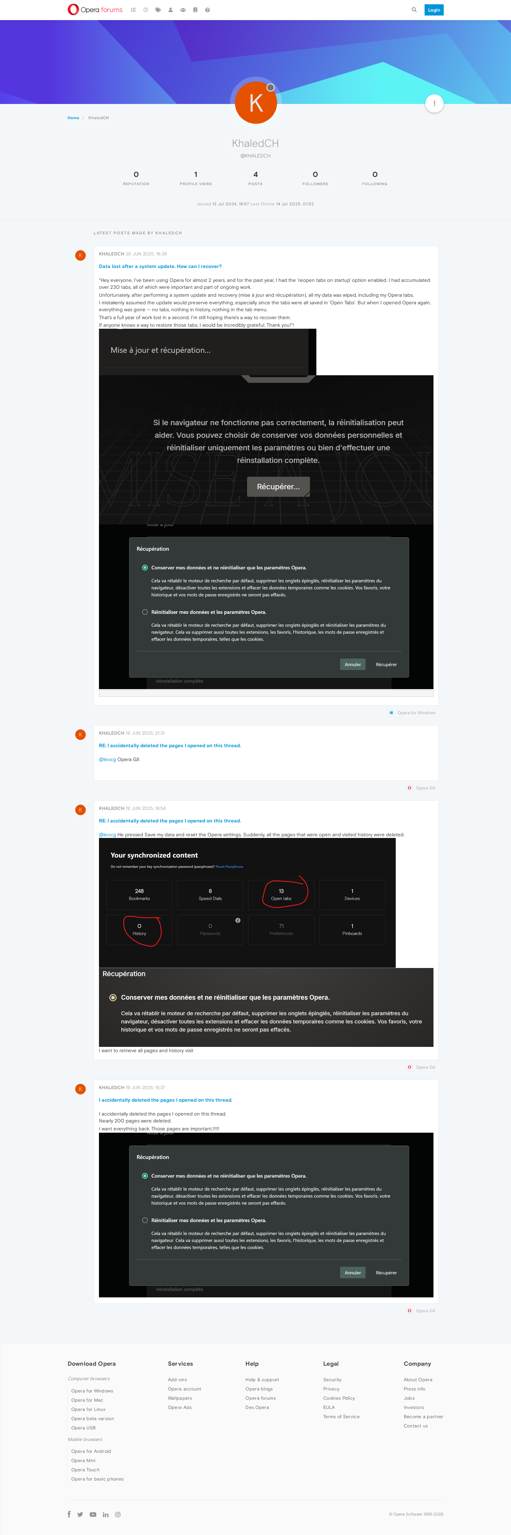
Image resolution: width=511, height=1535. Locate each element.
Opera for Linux (88, 1409)
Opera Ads (180, 1407)
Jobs (409, 1398)
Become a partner (424, 1416)
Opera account (185, 1388)
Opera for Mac (87, 1400)
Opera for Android (91, 1451)
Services (180, 1363)
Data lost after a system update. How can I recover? (160, 266)
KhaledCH (111, 253)
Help (252, 1363)
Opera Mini (83, 1460)
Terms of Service (341, 1416)
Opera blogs (259, 1388)
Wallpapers (180, 1398)
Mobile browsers (85, 1439)
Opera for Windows (92, 1390)
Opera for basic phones (97, 1479)
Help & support (262, 1379)
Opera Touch (85, 1469)
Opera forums (260, 1398)
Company (417, 1363)
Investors (414, 1407)
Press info (415, 1388)
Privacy (331, 1388)
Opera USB (83, 1427)
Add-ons (177, 1379)
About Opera (418, 1379)
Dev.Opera (257, 1407)
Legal (331, 1363)
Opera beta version (92, 1418)
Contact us (416, 1425)
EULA (329, 1407)
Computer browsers (89, 1379)
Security (332, 1379)
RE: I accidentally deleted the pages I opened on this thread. (170, 745)
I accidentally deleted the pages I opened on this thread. (165, 1100)
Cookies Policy (339, 1398)
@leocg (107, 759)
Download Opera (92, 1363)
